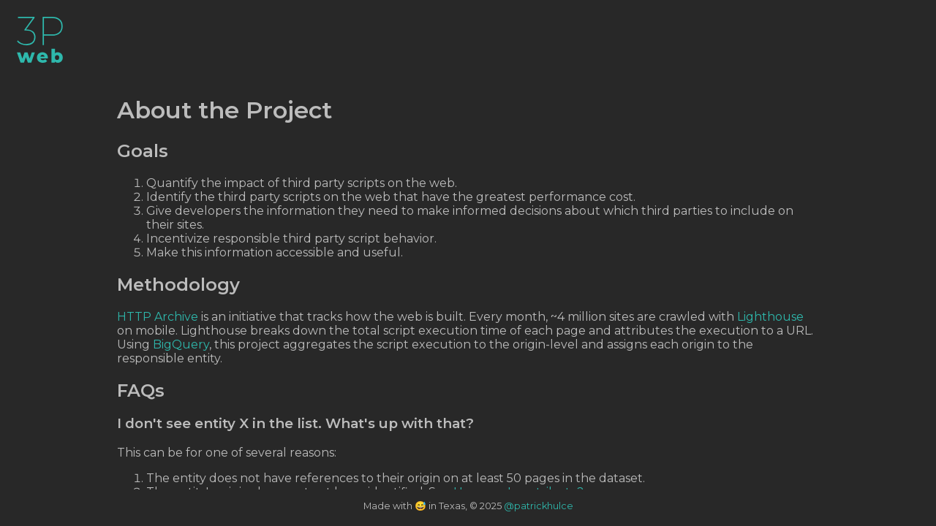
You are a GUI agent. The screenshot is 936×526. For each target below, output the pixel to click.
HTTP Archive (157, 317)
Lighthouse (770, 317)
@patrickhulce (538, 505)
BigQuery (181, 344)
